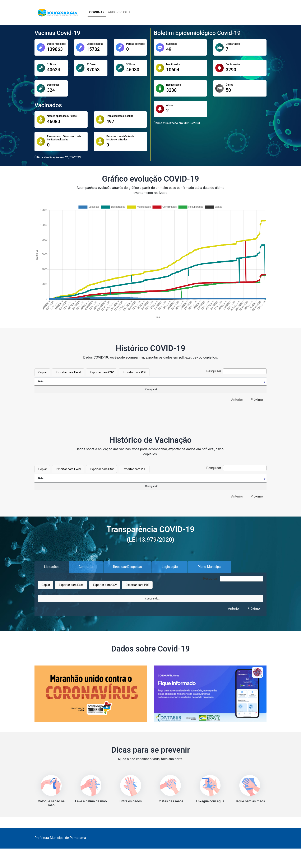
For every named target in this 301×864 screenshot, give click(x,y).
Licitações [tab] (51, 567)
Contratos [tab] (86, 567)
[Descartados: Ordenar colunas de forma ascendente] (108, 381)
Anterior (237, 400)
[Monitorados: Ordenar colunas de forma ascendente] (146, 381)
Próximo (257, 400)
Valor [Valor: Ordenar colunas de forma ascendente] (221, 599)
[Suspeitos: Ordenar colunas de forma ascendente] (74, 381)
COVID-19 (97, 12)
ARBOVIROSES (119, 12)
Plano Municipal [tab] (210, 567)
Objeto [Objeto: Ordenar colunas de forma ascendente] (91, 599)
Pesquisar (236, 371)
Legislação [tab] (170, 567)
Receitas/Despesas (127, 567)
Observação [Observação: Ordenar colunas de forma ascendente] (127, 599)
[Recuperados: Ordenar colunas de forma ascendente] (221, 381)
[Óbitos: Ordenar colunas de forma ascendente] (253, 381)
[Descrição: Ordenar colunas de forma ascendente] (135, 478)
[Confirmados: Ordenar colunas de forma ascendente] (183, 381)
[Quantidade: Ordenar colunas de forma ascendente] (222, 478)
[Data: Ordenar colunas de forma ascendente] (46, 381)
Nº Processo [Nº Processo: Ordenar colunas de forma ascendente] (48, 599)
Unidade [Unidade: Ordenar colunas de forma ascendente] (170, 599)
